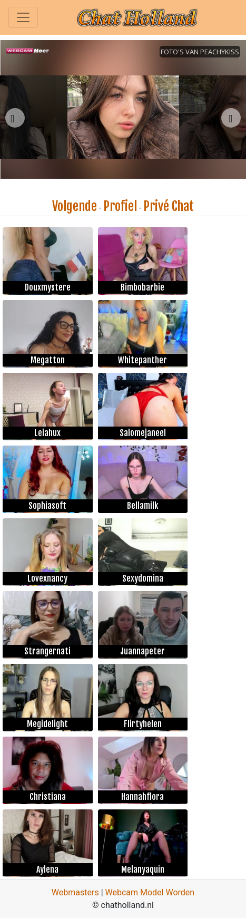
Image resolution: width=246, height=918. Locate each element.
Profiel (120, 206)
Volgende (74, 206)
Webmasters (75, 892)
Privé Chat (168, 206)
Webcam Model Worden (150, 892)
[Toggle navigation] (23, 17)
